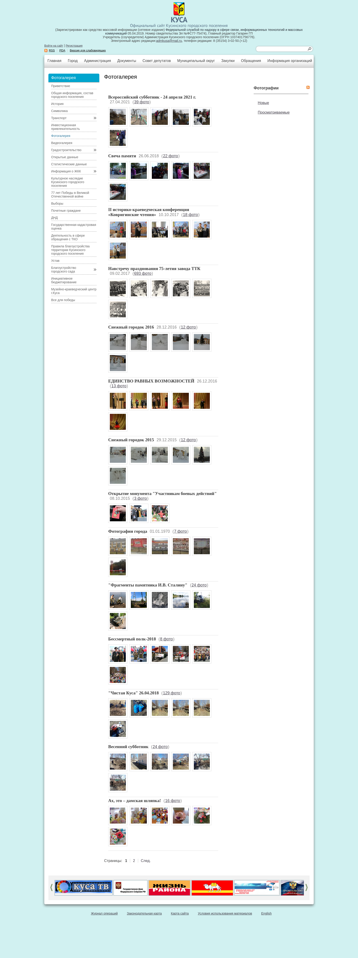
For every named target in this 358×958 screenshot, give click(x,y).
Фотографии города (127, 531)
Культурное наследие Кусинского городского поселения (67, 182)
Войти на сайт (53, 45)
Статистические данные (69, 164)
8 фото (166, 639)
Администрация (97, 61)
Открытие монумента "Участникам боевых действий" (162, 493)
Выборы (57, 203)
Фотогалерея (60, 136)
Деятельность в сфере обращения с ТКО (68, 237)
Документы (126, 61)
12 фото (188, 327)
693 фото (142, 273)
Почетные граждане (66, 210)
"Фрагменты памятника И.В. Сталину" (147, 585)
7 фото (180, 531)
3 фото (140, 498)
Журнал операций (104, 913)
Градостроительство (66, 150)
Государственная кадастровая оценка (73, 226)
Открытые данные (64, 157)
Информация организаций (289, 61)
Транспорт (58, 118)
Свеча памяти (122, 155)
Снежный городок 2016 (131, 327)
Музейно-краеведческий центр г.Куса (74, 291)
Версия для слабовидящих (88, 50)
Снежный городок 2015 (131, 439)
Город (73, 61)
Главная (54, 61)
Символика (59, 111)
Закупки (227, 61)
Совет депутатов (156, 61)
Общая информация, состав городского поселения (72, 95)
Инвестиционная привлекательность (65, 127)
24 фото (199, 585)
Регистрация (74, 45)
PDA (62, 50)
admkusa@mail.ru (169, 41)
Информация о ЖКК (66, 171)
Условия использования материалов (225, 913)
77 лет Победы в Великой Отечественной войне (70, 194)
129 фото (171, 693)
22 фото (170, 156)
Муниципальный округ (196, 61)
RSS (52, 50)
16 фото (172, 800)
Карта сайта (180, 913)
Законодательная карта (144, 913)
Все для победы (63, 300)
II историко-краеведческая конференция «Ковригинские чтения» (148, 212)
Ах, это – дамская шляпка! (134, 800)
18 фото (190, 214)
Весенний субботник (128, 746)
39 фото (141, 102)
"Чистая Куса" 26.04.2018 (133, 692)
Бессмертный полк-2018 (132, 639)
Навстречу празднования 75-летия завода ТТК (154, 268)
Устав (55, 260)
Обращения (251, 61)
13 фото (118, 386)
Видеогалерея (61, 143)
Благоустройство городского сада (63, 269)
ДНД (54, 217)
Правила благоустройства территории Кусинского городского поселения (70, 249)
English (266, 913)
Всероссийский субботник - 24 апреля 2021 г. (152, 97)
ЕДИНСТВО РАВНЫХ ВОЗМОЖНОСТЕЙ (151, 381)
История (57, 104)
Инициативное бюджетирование (63, 280)
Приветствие (60, 86)
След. (146, 861)
